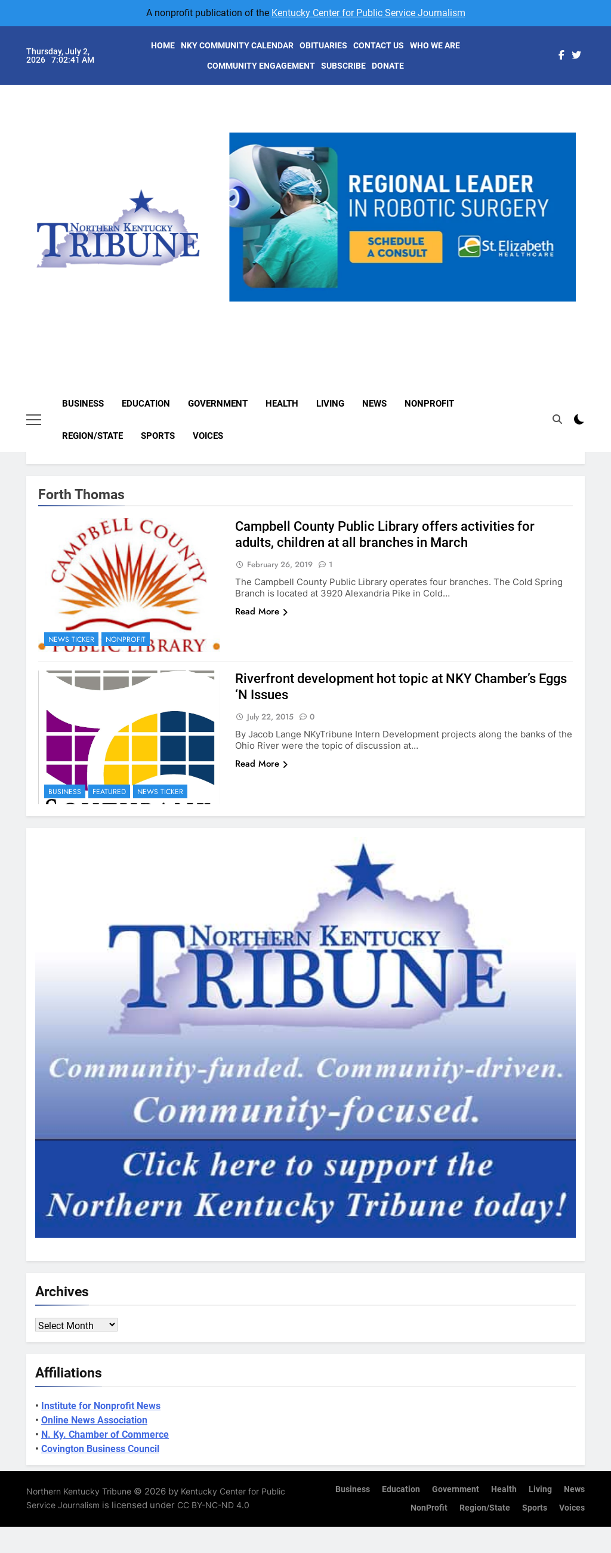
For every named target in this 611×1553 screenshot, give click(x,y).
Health (282, 403)
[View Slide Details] (402, 217)
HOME (163, 45)
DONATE (388, 65)
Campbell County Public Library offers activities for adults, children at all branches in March (385, 534)
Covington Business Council (100, 1448)
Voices (208, 435)
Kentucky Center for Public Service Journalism (368, 13)
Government (218, 403)
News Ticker (71, 639)
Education (146, 403)
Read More (261, 611)
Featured (109, 791)
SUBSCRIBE (343, 65)
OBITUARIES (323, 45)
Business (83, 403)
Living (330, 403)
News (374, 403)
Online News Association (94, 1420)
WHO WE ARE (435, 45)
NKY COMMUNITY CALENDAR (237, 45)
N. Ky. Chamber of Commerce (105, 1434)
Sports (158, 435)
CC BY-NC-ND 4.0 (213, 1505)
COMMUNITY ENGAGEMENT (261, 65)
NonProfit (429, 403)
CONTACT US (378, 45)
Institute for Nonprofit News (101, 1405)
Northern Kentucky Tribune (78, 1491)
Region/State (92, 435)
